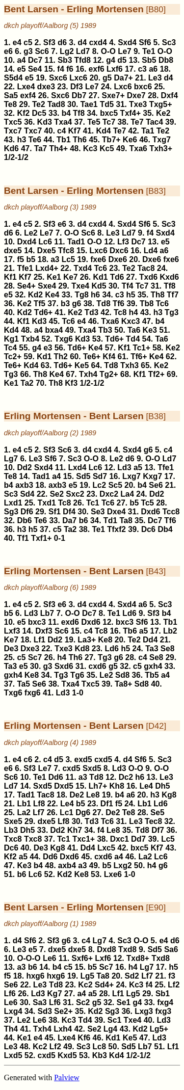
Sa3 (40, 1002)
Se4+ (26, 286)
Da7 (69, 520)
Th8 (157, 295)
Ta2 (27, 383)
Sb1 (163, 993)
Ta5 (23, 684)
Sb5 (149, 60)
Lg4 (110, 1029)
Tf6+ (139, 356)
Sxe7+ (113, 95)
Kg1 (11, 339)
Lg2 (67, 51)
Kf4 (109, 356)
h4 (133, 312)
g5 (107, 78)
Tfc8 (66, 250)
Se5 (157, 812)
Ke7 (70, 277)
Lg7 (11, 458)
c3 (142, 69)
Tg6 (77, 675)
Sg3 (11, 511)
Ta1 (147, 131)
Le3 (155, 78)
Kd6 (11, 148)
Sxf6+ (82, 958)
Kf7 (74, 131)
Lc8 (99, 1046)
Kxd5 (67, 1055)
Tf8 (79, 113)
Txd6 (148, 277)
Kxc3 (130, 321)
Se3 (98, 511)
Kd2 (35, 295)
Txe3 (138, 104)
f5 (20, 259)
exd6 (70, 622)
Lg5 (87, 976)
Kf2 (23, 113)
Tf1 (23, 538)
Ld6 (129, 613)
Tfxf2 (116, 529)
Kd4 (103, 131)
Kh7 (74, 830)
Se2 (56, 494)
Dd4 (150, 640)
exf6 (97, 69)
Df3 (76, 86)
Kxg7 (152, 476)
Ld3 (124, 467)
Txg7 (162, 139)
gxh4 (153, 666)
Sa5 (11, 95)
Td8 (103, 303)
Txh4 (88, 374)
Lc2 (99, 485)
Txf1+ (41, 538)
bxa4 (54, 330)
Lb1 (24, 803)
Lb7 (47, 613)
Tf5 (40, 303)
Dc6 (148, 529)
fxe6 (98, 259)
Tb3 (105, 330)
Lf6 (10, 993)
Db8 (165, 60)
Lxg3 (143, 1011)
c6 (28, 759)
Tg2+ (109, 374)
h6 (95, 295)
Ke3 (150, 330)
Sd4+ (104, 985)
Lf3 (123, 242)
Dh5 (162, 786)
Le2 (31, 233)
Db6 (24, 520)
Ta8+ (123, 684)
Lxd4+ (46, 268)
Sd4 (27, 494)
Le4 (146, 786)
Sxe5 (13, 821)
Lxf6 (114, 69)
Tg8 (81, 295)
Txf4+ (130, 113)
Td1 (110, 520)
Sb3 (64, 60)
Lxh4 (62, 1029)
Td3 (91, 312)
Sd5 (83, 476)
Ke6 (130, 139)
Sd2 (132, 976)
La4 (127, 494)
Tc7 (109, 122)
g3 (28, 51)
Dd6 (55, 777)
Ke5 (82, 365)
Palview (66, 1077)
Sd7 (100, 476)
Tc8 (120, 312)
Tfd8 (82, 60)
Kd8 (82, 648)
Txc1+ (83, 839)
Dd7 (138, 839)
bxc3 (37, 622)
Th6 (79, 139)
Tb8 (147, 303)
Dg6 (83, 812)
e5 (21, 69)
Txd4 (83, 268)
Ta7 (40, 148)
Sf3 (49, 42)
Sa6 (171, 949)
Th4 (11, 1029)
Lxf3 (12, 631)
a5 (137, 467)
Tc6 (100, 268)
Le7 (124, 51)
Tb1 (63, 139)
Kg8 (168, 795)
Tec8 (153, 821)
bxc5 (109, 113)
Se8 (167, 648)
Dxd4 (26, 242)
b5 (30, 259)
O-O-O (29, 958)
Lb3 (11, 830)
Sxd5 (91, 768)
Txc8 (13, 839)
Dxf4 (169, 95)
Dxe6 (117, 259)
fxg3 (163, 1011)
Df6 (27, 511)
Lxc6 (78, 78)
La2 (24, 812)
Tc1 (92, 503)
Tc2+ (13, 356)
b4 (66, 113)
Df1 (107, 803)
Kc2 (85, 985)
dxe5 (13, 250)
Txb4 (30, 339)
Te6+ (92, 356)
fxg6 (33, 693)
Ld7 (83, 51)
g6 (76, 303)
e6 (8, 51)
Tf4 (127, 286)
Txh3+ (160, 148)
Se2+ (63, 1011)
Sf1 (55, 511)
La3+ (87, 640)
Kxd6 (169, 277)
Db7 (79, 95)
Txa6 (138, 148)
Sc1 (114, 1020)
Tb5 (151, 675)
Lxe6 (113, 874)
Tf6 (118, 303)
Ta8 (125, 520)
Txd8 (127, 949)
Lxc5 (106, 848)
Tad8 (56, 104)
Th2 (61, 356)
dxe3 (46, 86)
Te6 (34, 139)
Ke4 (52, 295)
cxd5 (103, 759)
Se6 (155, 485)
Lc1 (67, 812)
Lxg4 (13, 1011)
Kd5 (98, 286)
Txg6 (63, 339)
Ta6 (134, 330)
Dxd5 (63, 786)
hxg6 (35, 976)
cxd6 (97, 666)
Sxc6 (58, 78)
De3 (11, 648)
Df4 (69, 511)
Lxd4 (77, 467)
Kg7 (54, 993)
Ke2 (163, 113)
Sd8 (122, 675)
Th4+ (58, 148)
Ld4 (151, 250)
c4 (61, 131)
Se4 (35, 69)
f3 (171, 976)
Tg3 (172, 312)
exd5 (83, 759)
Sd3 (44, 1011)
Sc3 (169, 42)
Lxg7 (131, 476)
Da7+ (123, 78)
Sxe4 (47, 286)
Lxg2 (122, 865)
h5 (130, 295)
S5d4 (13, 78)
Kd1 (100, 277)
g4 (110, 60)
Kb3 (99, 1055)
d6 (62, 42)
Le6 (49, 958)
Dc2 (126, 777)
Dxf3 (44, 631)
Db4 (165, 529)
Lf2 (174, 985)
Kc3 (90, 148)
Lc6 (45, 242)
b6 (83, 520)
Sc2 (83, 1002)
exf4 (28, 95)
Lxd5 (13, 1055)
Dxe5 (46, 250)
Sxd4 (127, 42)
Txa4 (63, 122)
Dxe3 (30, 648)
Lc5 (68, 259)
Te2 (38, 104)
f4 (60, 69)
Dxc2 (109, 494)
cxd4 (97, 42)
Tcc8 (171, 511)
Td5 (106, 104)
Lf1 (40, 640)
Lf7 (39, 812)
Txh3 (129, 365)
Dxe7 (136, 95)
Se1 (124, 1002)
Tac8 (146, 268)
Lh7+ (98, 786)
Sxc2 (75, 494)
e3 (48, 348)
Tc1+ (142, 348)
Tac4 (154, 122)
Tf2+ (156, 374)
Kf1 (10, 277)
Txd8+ (138, 958)
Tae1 (89, 104)
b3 (65, 303)
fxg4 (165, 1002)
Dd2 (24, 467)
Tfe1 (25, 268)
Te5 (93, 122)
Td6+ (43, 312)
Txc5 (13, 122)
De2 (77, 795)
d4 (82, 42)
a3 (55, 259)
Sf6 (145, 42)
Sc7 (35, 657)
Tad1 (76, 242)
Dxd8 (106, 949)
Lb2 (170, 631)
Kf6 (84, 1038)
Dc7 (35, 60)
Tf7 (173, 295)
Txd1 (46, 503)
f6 (69, 69)
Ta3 (151, 648)
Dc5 (39, 113)
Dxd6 (150, 511)
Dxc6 (118, 250)
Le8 (93, 795)
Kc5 (107, 148)
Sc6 (42, 51)
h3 (21, 139)
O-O (108, 51)
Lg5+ (159, 1029)
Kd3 (44, 122)
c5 (28, 42)
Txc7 (13, 131)
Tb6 (130, 631)
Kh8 (116, 786)
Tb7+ (111, 139)
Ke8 (105, 640)
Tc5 (147, 503)
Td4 (133, 339)
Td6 (117, 277)
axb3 (24, 485)
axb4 (67, 865)
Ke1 (54, 277)
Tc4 (10, 348)
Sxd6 (63, 666)
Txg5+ (160, 104)
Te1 (148, 51)
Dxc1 (119, 839)
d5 (122, 60)
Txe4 (80, 286)
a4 (21, 60)
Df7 (158, 830)
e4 (17, 42)
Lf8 (39, 803)
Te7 (137, 122)
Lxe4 (26, 86)
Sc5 (115, 485)
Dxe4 (116, 511)
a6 (153, 69)
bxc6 (143, 86)
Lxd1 (13, 503)
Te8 (10, 104)
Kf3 (71, 383)
